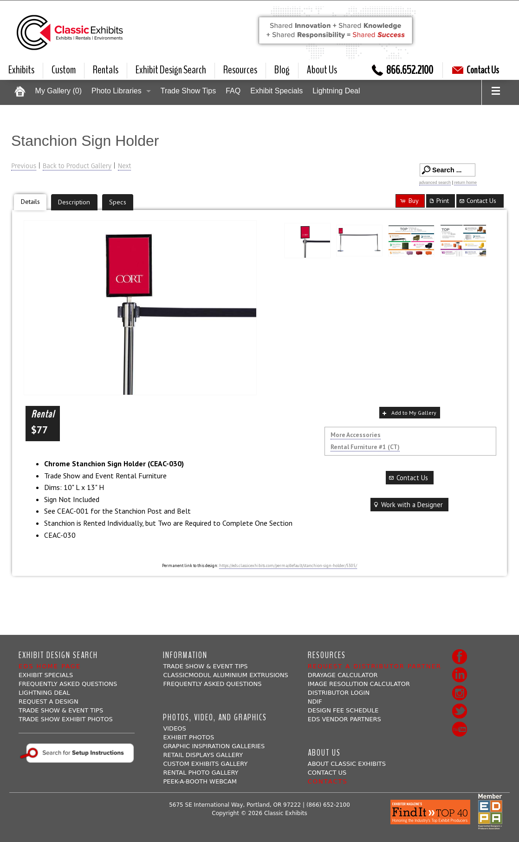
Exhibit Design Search (171, 70)
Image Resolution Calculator (359, 683)
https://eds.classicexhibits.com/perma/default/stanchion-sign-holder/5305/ (288, 565)
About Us (322, 70)
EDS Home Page (50, 666)
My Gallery (58, 91)
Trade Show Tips (188, 91)
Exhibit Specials (276, 91)
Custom (64, 70)
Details (30, 201)
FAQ (233, 91)
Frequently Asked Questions (68, 683)
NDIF (315, 701)
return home (465, 182)
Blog (282, 70)
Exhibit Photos (188, 737)
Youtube (459, 729)
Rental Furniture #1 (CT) (365, 447)
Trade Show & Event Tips (61, 710)
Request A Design (48, 701)
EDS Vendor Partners (344, 719)
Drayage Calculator (343, 675)
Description (74, 201)
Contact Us (475, 70)
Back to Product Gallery (77, 166)
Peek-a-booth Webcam (200, 781)
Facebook (459, 656)
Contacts (328, 781)
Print (438, 200)
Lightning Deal (336, 91)
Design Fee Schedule (343, 710)
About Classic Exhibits (347, 763)
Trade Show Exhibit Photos (66, 719)
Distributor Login (339, 692)
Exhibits (21, 70)
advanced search (435, 182)
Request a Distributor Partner (374, 666)
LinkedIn (459, 674)
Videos (174, 728)
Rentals (105, 70)
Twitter (459, 711)
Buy (409, 200)
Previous (23, 166)
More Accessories (356, 435)
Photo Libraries (116, 91)
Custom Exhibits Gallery (205, 763)
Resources (240, 70)
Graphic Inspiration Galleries (214, 746)
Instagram (459, 692)
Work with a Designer (407, 504)
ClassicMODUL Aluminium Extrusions (225, 675)
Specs (117, 201)
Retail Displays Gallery (203, 754)
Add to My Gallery (408, 413)
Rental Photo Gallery (200, 772)
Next (124, 166)
